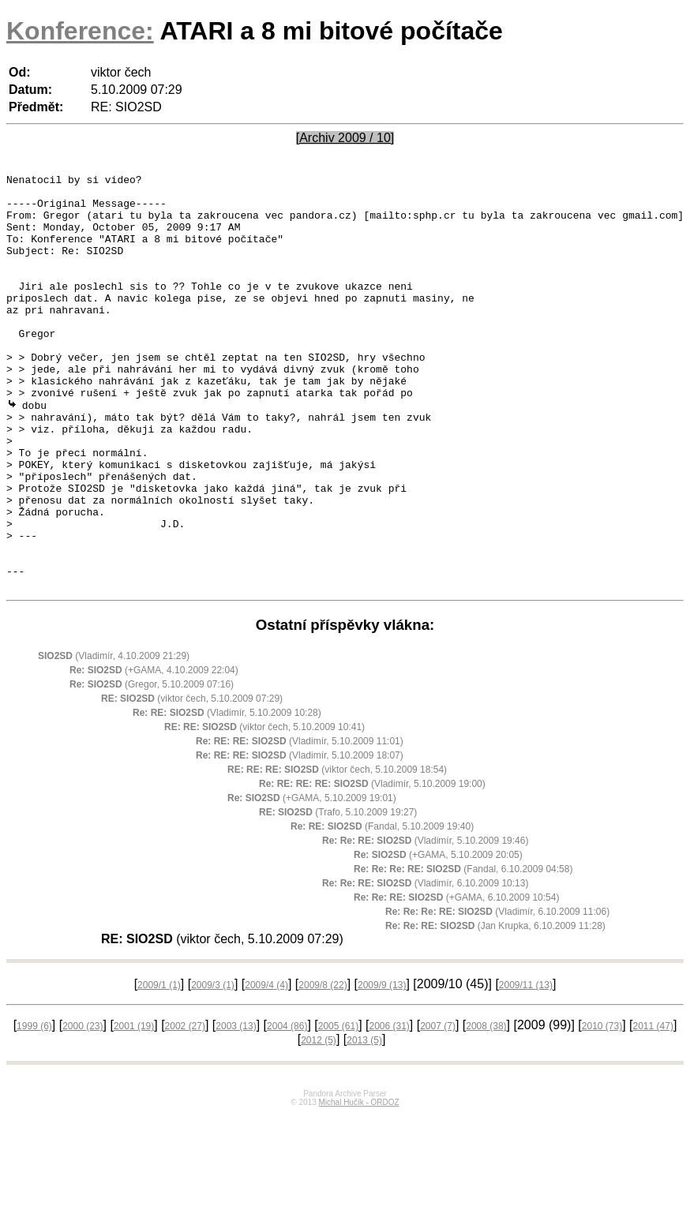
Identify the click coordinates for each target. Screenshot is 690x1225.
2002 (185, 1108)
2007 (438, 1108)
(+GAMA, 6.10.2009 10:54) (456, 979)
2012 (318, 1122)
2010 (602, 1108)
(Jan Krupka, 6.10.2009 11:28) (495, 1007)
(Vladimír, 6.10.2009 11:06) (497, 993)
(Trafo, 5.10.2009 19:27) (338, 894)
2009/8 (322, 1067)
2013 (364, 1122)
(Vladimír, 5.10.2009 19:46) (425, 922)
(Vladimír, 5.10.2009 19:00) (372, 865)
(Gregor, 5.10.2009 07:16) (151, 766)
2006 (389, 1108)
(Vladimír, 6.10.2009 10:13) (425, 965)
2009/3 (212, 1067)
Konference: (80, 31)
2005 (338, 1108)
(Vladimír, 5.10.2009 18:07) (299, 837)
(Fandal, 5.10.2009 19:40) (382, 908)
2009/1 (159, 1067)
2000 (82, 1108)
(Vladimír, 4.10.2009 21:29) (113, 738)
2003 (236, 1108)
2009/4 (266, 1067)
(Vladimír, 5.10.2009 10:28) (227, 794)
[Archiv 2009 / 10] (345, 137)
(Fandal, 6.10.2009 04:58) (463, 951)
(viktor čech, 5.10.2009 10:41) (264, 809)
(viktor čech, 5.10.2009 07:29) (192, 780)
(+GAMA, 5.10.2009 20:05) (438, 936)
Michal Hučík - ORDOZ (358, 1184)
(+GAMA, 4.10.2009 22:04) (153, 752)
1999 (34, 1108)
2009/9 (382, 1067)
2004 (287, 1108)
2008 (486, 1108)
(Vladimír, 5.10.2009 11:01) (299, 823)
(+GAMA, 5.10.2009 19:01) (311, 880)
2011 (653, 1108)
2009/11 (526, 1067)
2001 (134, 1108)
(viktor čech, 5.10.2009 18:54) (337, 851)
